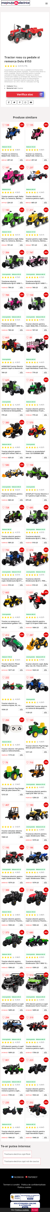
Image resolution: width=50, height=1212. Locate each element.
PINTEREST (31, 1177)
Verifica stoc (30, 94)
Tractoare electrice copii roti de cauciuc (21, 1161)
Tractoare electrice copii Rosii (17, 1154)
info (21, 160)
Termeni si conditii (11, 1184)
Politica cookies (24, 1187)
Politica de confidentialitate (33, 1184)
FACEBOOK (17, 1177)
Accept (35, 1210)
